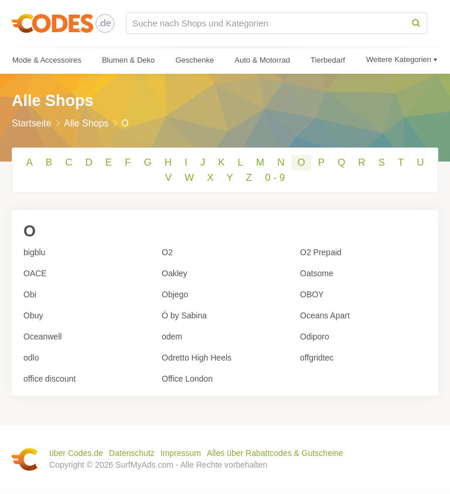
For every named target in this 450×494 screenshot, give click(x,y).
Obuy (33, 315)
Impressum (181, 453)
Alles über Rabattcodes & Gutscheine (275, 453)
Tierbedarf (328, 60)
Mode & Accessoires (46, 60)
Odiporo (314, 336)
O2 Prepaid (321, 252)
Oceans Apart (325, 315)
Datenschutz (132, 453)
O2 (167, 252)
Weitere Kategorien (398, 59)
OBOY (311, 294)
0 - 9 (275, 177)
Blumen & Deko (128, 60)
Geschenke (194, 60)
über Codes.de (76, 453)
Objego (175, 294)
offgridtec (316, 357)
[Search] (416, 23)
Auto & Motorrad (262, 60)
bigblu (34, 252)
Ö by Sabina (184, 315)
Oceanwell (42, 336)
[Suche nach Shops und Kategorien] (266, 23)
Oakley (175, 273)
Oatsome (316, 273)
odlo (31, 357)
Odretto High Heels (196, 357)
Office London (187, 378)
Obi (29, 294)
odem (172, 336)
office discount (49, 378)
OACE (35, 273)
